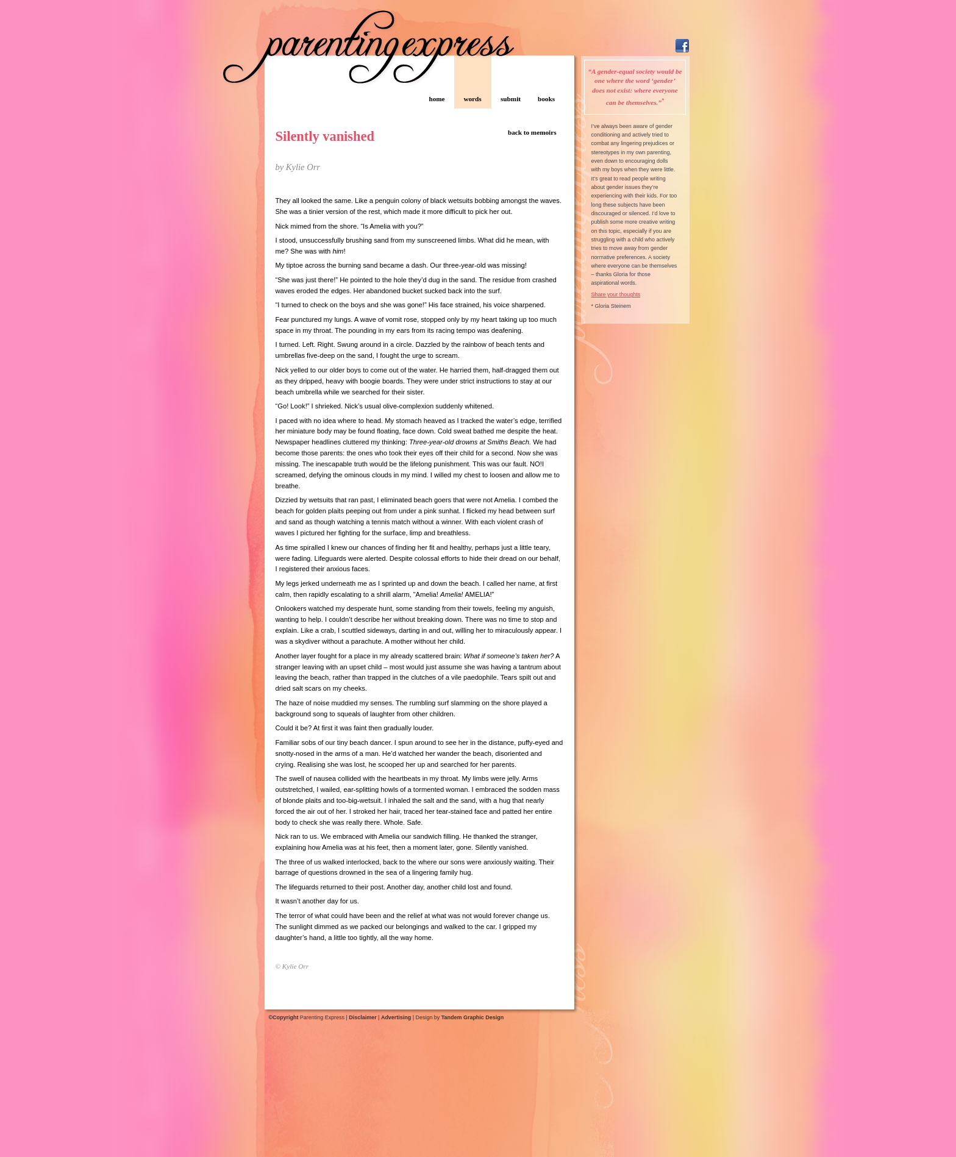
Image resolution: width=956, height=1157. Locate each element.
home (436, 98)
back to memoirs (532, 132)
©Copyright (284, 1017)
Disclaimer (362, 1017)
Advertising (396, 1017)
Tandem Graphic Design (472, 1017)
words (472, 98)
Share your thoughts (616, 294)
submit (511, 98)
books (546, 98)
